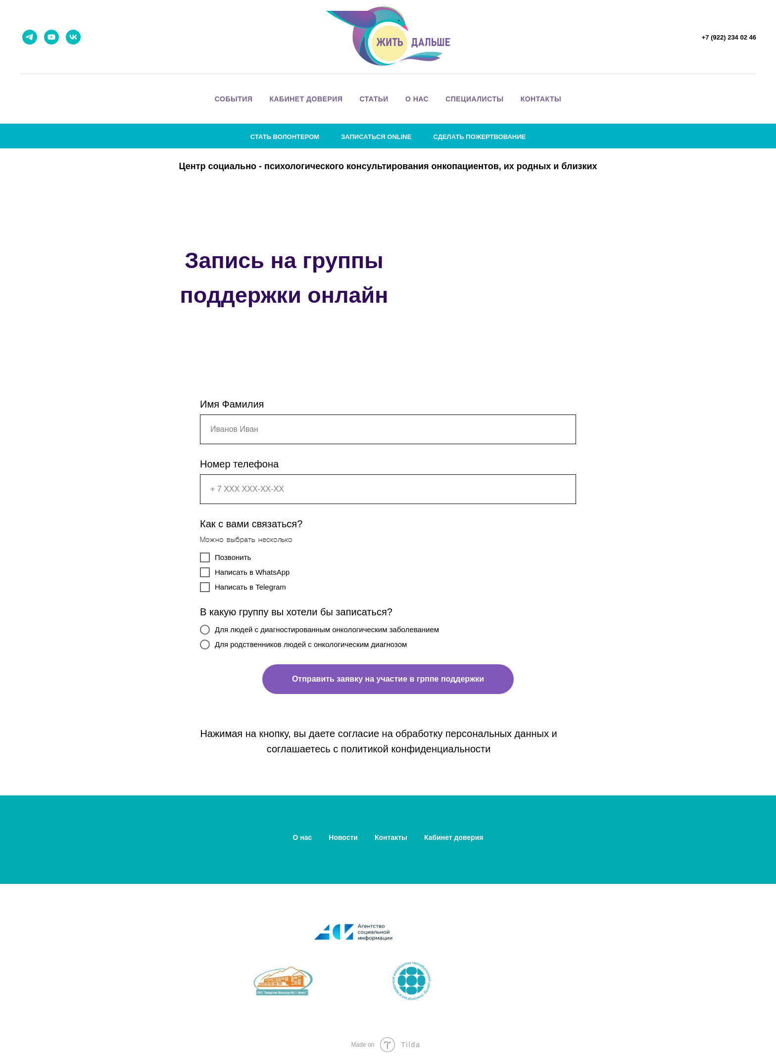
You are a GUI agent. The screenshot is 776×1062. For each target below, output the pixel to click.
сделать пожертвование (479, 136)
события (234, 99)
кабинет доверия (305, 99)
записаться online (376, 136)
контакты (541, 99)
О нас (302, 837)
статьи (373, 99)
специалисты (474, 99)
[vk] (73, 37)
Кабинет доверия (454, 837)
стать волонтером (284, 136)
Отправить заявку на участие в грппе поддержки (388, 679)
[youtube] (51, 37)
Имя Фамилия (232, 404)
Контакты (391, 837)
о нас (417, 99)
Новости (343, 837)
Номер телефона (239, 464)
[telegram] (29, 37)
